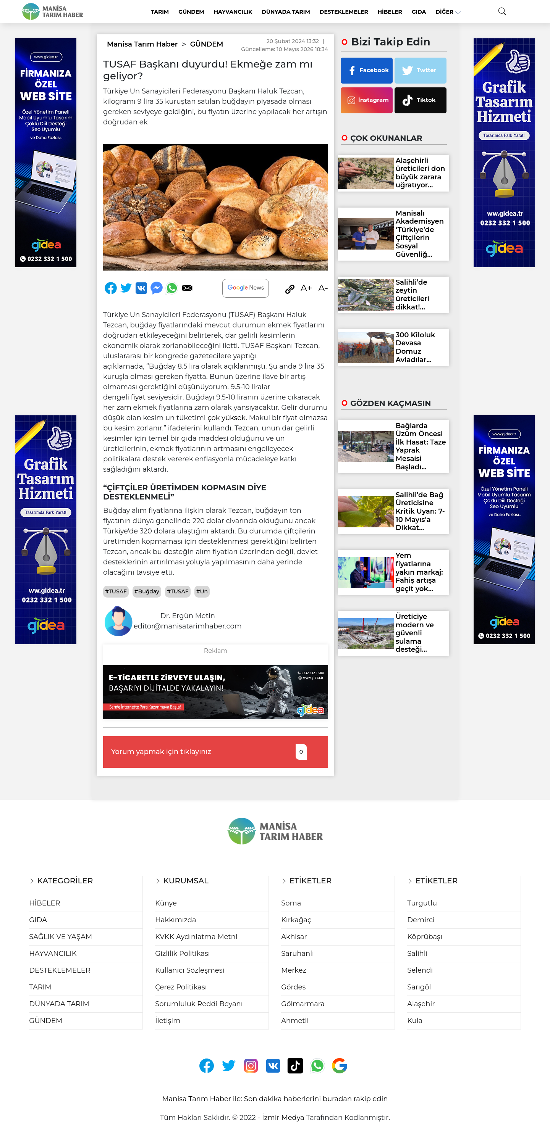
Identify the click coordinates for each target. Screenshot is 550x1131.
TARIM (160, 11)
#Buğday (146, 591)
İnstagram (367, 100)
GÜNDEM (191, 11)
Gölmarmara (303, 1004)
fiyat (138, 397)
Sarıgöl (419, 987)
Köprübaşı (424, 937)
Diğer (448, 11)
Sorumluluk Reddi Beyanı (199, 1004)
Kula (414, 1021)
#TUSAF (116, 591)
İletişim (167, 1021)
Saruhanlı (297, 953)
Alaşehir (421, 1004)
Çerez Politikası (181, 987)
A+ (306, 287)
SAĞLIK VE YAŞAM (60, 937)
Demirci (421, 920)
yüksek (234, 418)
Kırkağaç (296, 920)
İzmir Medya (283, 1117)
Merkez (293, 970)
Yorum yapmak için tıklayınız (209, 752)
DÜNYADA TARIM (286, 11)
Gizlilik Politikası (182, 953)
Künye (166, 903)
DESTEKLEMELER (344, 11)
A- (323, 287)
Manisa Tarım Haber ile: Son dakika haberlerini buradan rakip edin (275, 1099)
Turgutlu (422, 903)
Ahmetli (295, 1021)
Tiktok (417, 100)
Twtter (417, 70)
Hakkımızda (175, 920)
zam (123, 407)
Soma (291, 903)
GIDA (419, 11)
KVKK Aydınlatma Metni (196, 937)
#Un (202, 591)
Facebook (367, 70)
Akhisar (294, 937)
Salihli (417, 953)
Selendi (420, 970)
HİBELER (390, 11)
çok (213, 418)
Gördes (293, 987)
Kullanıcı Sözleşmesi (189, 970)
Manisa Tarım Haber (142, 44)
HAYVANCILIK (233, 11)
